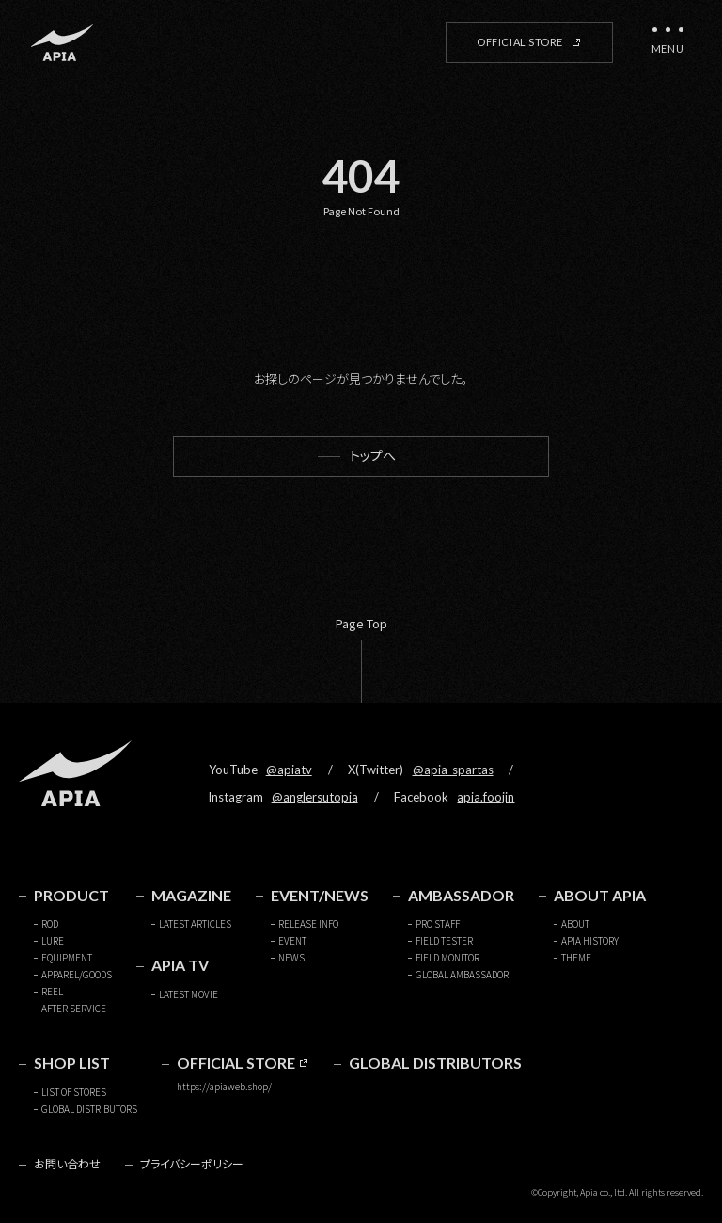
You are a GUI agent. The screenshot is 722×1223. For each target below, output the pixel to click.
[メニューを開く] (667, 42)
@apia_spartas (453, 769)
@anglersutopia (315, 796)
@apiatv (289, 769)
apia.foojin (485, 796)
